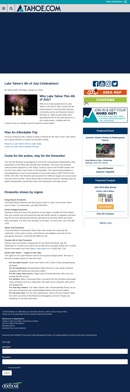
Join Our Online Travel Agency (13, 323)
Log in (7, 373)
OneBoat (18, 335)
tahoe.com (106, 222)
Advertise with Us (8, 326)
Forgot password (14, 367)
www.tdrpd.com (43, 248)
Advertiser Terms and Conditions (14, 328)
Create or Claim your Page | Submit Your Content (20, 321)
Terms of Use (50, 312)
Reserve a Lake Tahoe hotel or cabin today (23, 144)
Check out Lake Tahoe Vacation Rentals (22, 146)
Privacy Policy (62, 312)
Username (6, 347)
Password (6, 357)
